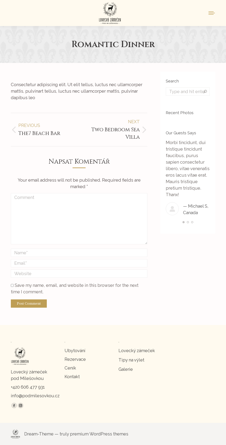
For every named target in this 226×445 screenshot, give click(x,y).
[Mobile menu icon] (211, 13)
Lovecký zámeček (137, 350)
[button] (183, 222)
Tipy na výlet (131, 360)
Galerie (126, 369)
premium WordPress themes (99, 434)
